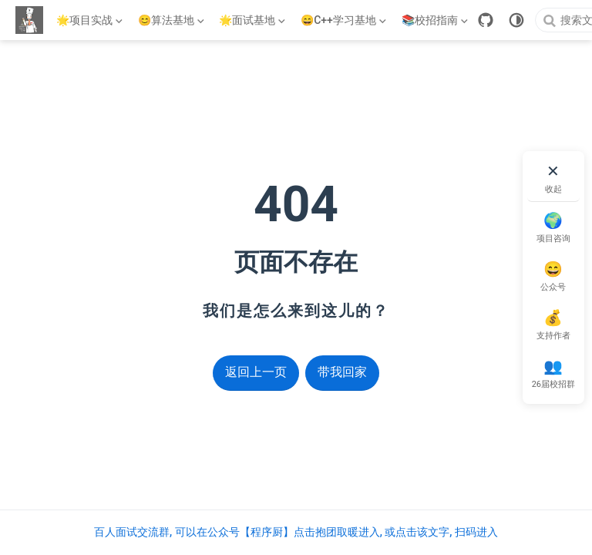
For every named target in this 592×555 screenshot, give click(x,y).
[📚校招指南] (436, 20)
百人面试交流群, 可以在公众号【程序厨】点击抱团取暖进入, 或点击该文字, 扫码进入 (296, 532)
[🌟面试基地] (253, 20)
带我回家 (342, 371)
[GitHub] (485, 20)
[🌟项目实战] (91, 20)
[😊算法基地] (172, 20)
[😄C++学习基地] (345, 20)
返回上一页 (256, 371)
